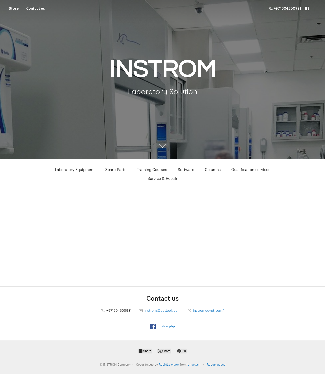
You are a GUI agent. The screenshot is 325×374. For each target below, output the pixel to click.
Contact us (35, 8)
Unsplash (193, 364)
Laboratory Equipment (75, 169)
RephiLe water (169, 364)
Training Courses (152, 169)
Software (186, 169)
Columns (213, 169)
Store (14, 8)
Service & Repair (162, 178)
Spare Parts (115, 169)
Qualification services (250, 169)
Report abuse (216, 364)
